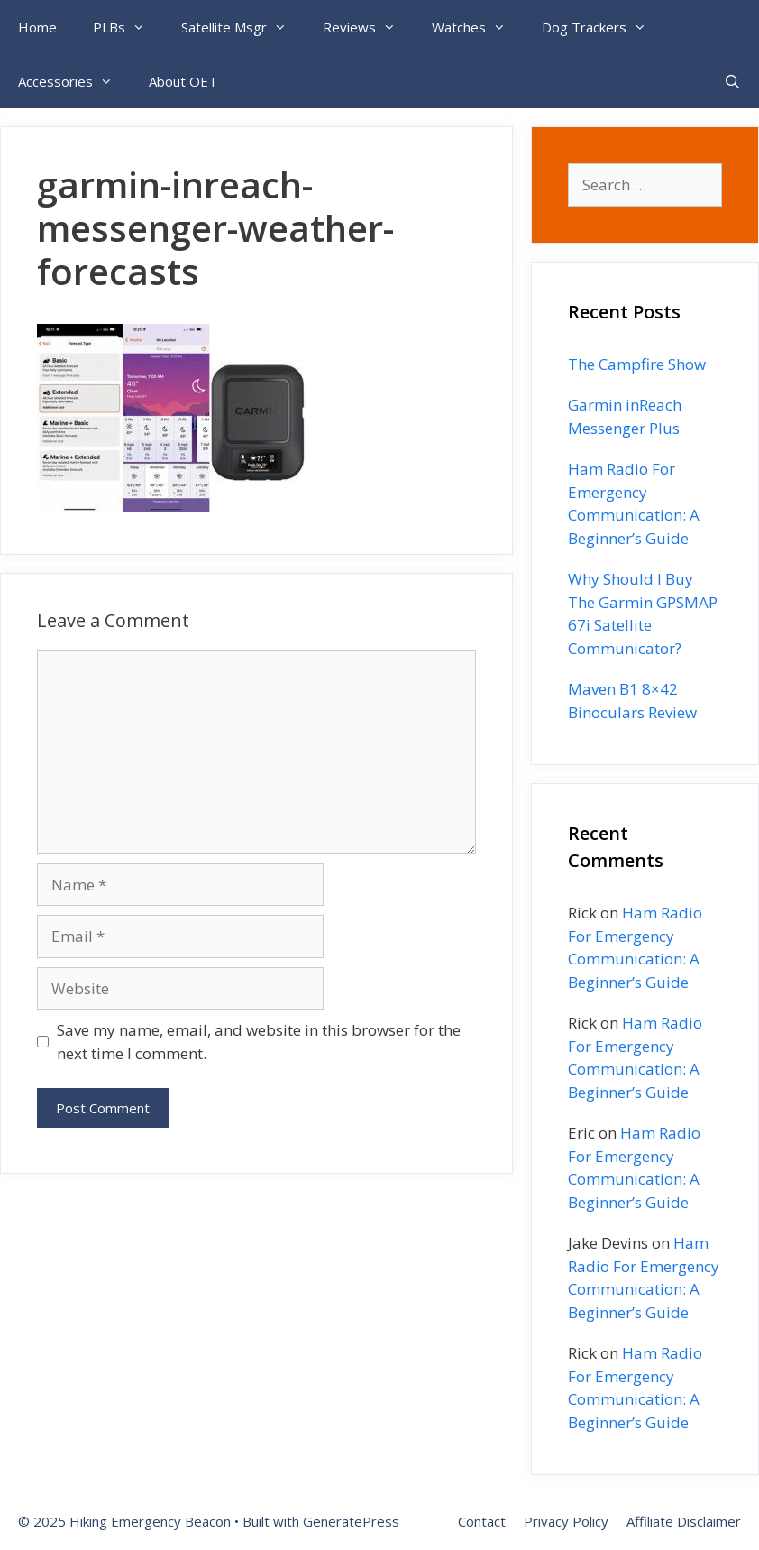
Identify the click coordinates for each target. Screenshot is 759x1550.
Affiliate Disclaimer (683, 1521)
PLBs (128, 27)
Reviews (368, 27)
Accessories (74, 81)
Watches (478, 27)
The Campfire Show (637, 364)
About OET (183, 81)
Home (37, 27)
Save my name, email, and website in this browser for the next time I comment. (259, 1041)
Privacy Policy (566, 1521)
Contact (482, 1521)
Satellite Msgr (243, 27)
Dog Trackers (603, 27)
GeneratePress (351, 1521)
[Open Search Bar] (732, 81)
